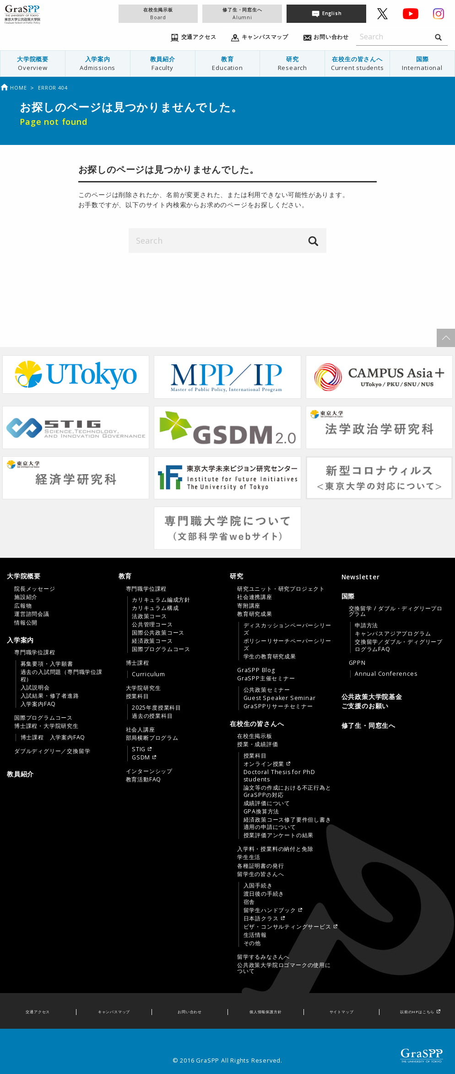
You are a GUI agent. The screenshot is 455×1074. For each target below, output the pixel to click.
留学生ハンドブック (270, 910)
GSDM (141, 757)
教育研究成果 (254, 614)
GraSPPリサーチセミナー (278, 706)
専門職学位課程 (34, 652)
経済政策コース (152, 641)
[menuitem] (32, 63)
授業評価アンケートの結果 (279, 835)
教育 (227, 63)
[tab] (60, 599)
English (332, 13)
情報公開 (26, 622)
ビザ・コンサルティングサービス (287, 926)
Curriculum (148, 674)
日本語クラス (261, 918)
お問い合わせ (190, 1011)
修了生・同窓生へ (242, 13)
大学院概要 (32, 63)
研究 (292, 63)
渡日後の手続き (264, 894)
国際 (422, 63)
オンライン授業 (264, 764)
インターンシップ (149, 771)
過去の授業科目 (152, 716)
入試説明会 (35, 687)
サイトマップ (342, 1011)
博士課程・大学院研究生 (46, 726)
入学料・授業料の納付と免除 (275, 849)
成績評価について (267, 803)
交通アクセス (38, 1011)
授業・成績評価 (257, 744)
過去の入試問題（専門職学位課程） (62, 675)
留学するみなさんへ (263, 957)
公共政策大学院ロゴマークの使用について (284, 968)
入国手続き (258, 885)
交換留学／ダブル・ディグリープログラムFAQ (399, 645)
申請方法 (366, 625)
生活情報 (255, 935)
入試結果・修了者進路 (50, 696)
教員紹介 (162, 63)
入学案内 (97, 63)
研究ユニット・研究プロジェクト (281, 589)
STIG (139, 749)
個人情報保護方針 (265, 1011)
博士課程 (137, 663)
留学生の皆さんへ (260, 874)
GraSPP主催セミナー (266, 678)
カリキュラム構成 (155, 608)
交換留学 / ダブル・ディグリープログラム (396, 611)
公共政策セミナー (267, 690)
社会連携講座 (254, 597)
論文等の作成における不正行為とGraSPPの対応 (287, 791)
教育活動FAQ (144, 779)
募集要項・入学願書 (47, 664)
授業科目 (137, 696)
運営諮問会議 (31, 614)
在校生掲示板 (158, 13)
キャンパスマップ (114, 1011)
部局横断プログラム (152, 738)
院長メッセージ (34, 589)
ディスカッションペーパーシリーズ (287, 629)
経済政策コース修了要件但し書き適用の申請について (287, 823)
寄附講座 (248, 605)
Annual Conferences (386, 674)
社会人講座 (140, 729)
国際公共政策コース (158, 632)
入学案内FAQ (38, 704)
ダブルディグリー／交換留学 (52, 751)
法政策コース (149, 616)
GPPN (357, 663)
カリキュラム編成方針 (161, 600)
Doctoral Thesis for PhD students (279, 776)
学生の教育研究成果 (270, 656)
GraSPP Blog (256, 670)
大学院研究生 (143, 688)
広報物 (23, 605)
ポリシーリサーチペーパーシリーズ (287, 644)
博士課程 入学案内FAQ (53, 737)
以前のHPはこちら (417, 1011)
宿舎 (249, 902)
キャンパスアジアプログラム (393, 633)
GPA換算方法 (262, 811)
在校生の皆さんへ (357, 63)
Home (13, 87)
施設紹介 (26, 597)
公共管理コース (152, 624)
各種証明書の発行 (260, 866)
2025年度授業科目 (156, 707)
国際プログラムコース (43, 717)
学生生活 (248, 857)
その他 (252, 943)
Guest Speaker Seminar (280, 698)
